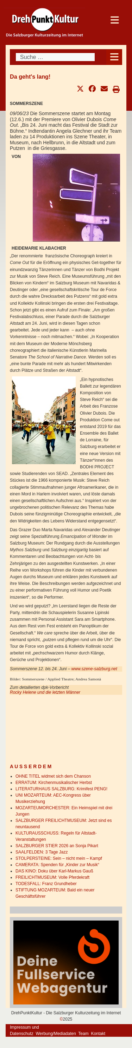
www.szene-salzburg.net (94, 668)
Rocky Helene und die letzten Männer (45, 692)
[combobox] (55, 57)
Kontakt (98, 1033)
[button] (80, 88)
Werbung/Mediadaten (56, 1033)
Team (83, 1033)
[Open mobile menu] (114, 57)
